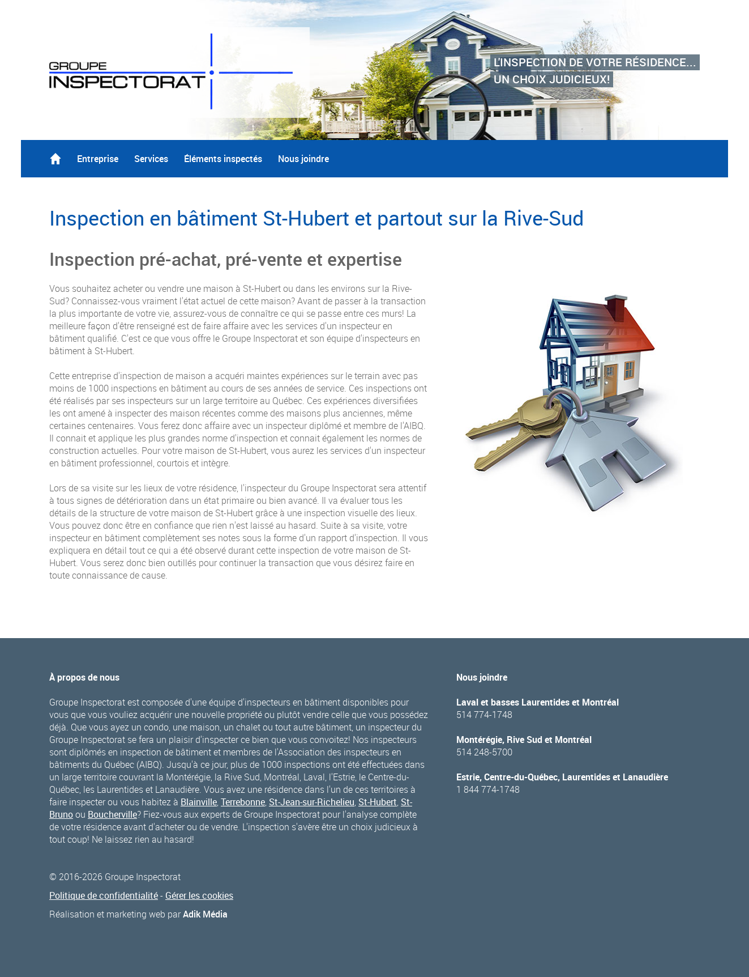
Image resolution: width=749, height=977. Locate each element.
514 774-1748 (484, 714)
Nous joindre (303, 158)
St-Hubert (377, 802)
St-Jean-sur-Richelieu (311, 802)
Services (151, 158)
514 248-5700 (484, 752)
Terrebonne (243, 802)
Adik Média (205, 914)
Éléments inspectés (223, 158)
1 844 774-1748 (488, 789)
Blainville (199, 802)
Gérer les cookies (199, 895)
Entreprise (97, 158)
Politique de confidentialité (103, 895)
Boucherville (112, 814)
